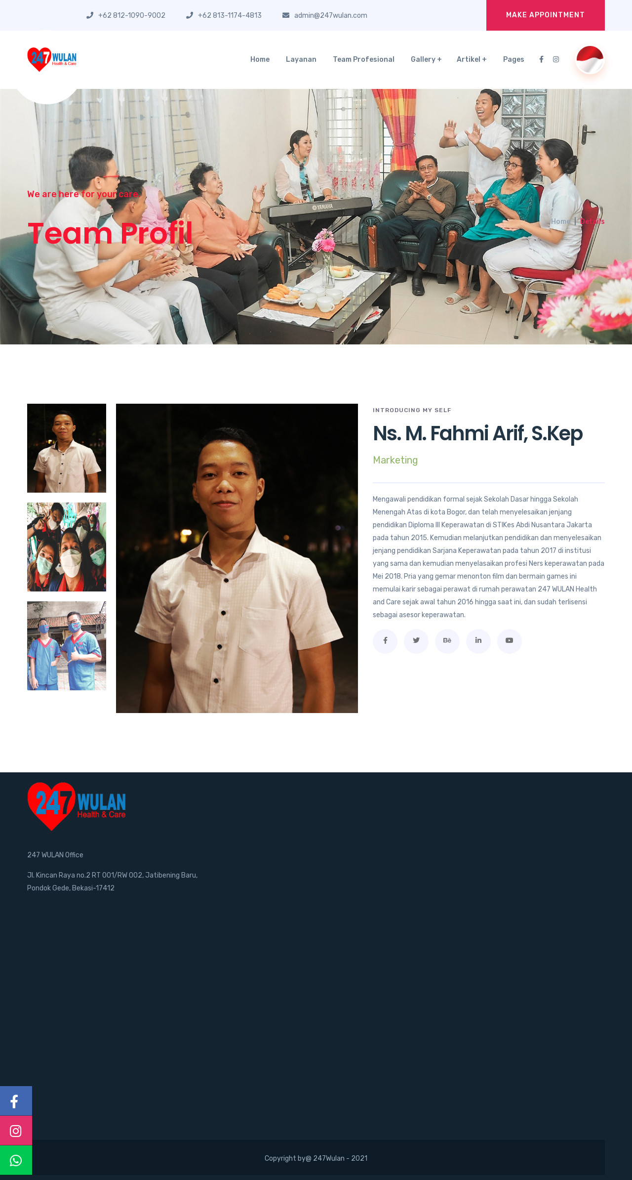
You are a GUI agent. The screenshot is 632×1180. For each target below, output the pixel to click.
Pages (513, 59)
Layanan (301, 59)
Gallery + (426, 59)
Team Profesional (364, 59)
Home (260, 59)
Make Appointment (545, 15)
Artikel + (472, 59)
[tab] (66, 448)
